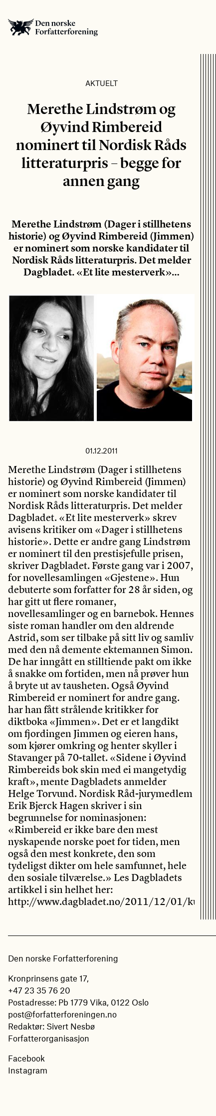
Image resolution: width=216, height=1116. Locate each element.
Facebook (26, 1058)
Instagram (27, 1070)
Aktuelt (101, 83)
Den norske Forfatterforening (53, 27)
